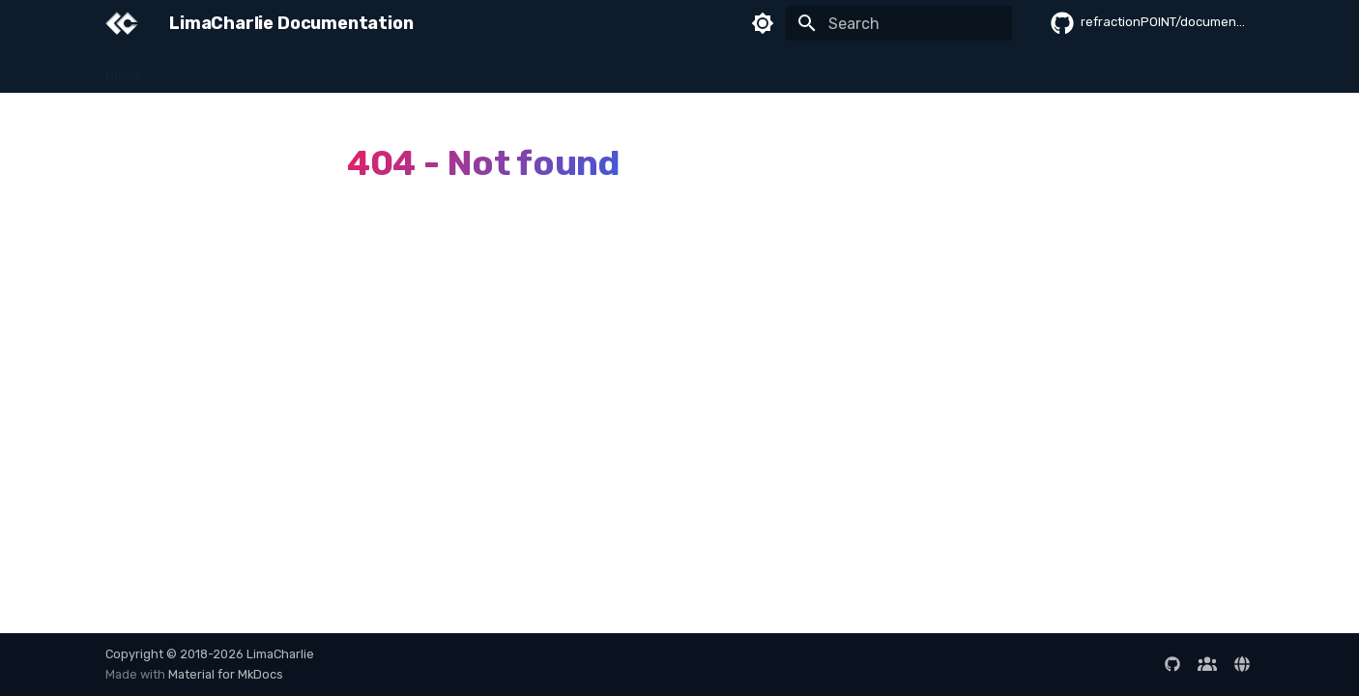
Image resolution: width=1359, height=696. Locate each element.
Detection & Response (434, 70)
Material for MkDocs (225, 674)
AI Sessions (1110, 70)
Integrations (682, 70)
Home (123, 70)
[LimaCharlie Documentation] (122, 23)
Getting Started (216, 70)
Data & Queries (574, 70)
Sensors (316, 70)
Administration (916, 70)
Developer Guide (795, 70)
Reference (1019, 70)
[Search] (899, 23)
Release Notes (1213, 70)
